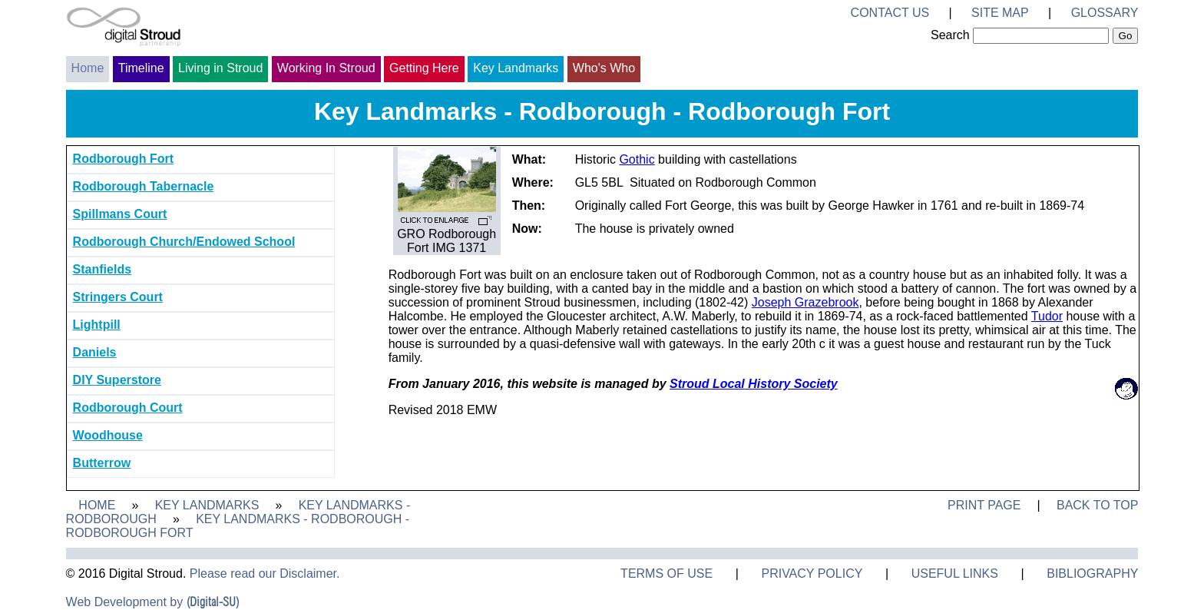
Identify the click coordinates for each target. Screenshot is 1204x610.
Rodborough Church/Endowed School (184, 241)
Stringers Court (118, 296)
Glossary (1105, 12)
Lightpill (97, 324)
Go (1126, 35)
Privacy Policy (811, 573)
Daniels (95, 352)
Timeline (141, 68)
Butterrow (102, 462)
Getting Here (424, 68)
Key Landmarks (515, 68)
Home (87, 68)
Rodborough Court (128, 407)
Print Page (984, 505)
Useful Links (954, 573)
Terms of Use (666, 573)
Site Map (1000, 12)
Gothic (636, 159)
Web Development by (152, 601)
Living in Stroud (220, 68)
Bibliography (1092, 573)
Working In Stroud (326, 68)
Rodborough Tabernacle (143, 186)
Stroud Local (707, 383)
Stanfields (102, 269)
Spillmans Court (120, 213)
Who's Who (604, 68)
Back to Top (1097, 505)
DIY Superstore (117, 379)
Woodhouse (108, 435)
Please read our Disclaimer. (265, 573)
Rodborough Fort (123, 158)
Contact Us (890, 12)
